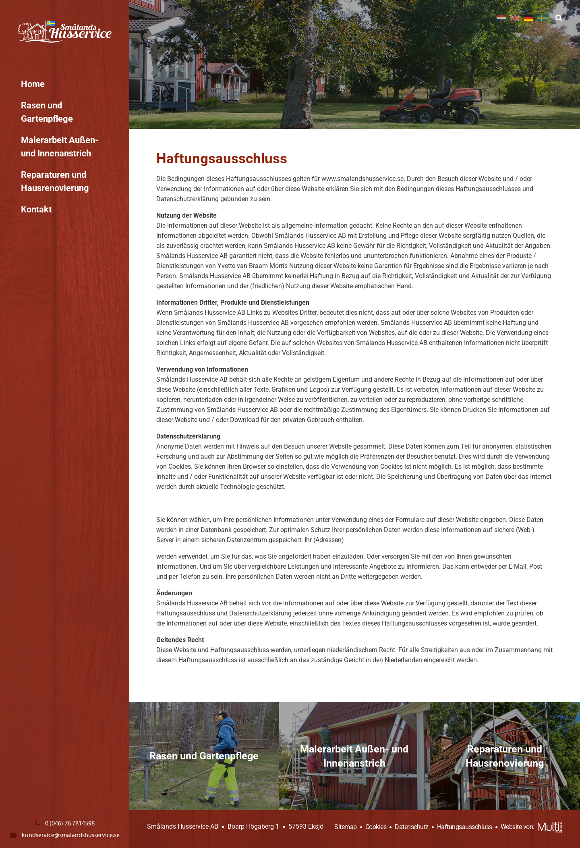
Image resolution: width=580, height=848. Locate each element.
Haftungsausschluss (463, 827)
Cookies (375, 827)
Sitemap (345, 827)
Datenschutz (411, 827)
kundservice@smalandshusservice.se (65, 835)
